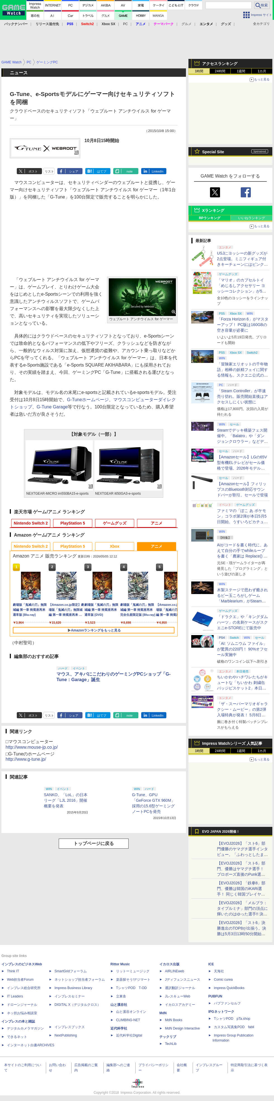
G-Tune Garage (52, 407)
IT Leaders (15, 996)
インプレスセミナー (70, 996)
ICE (211, 964)
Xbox (114, 546)
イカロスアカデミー (180, 1005)
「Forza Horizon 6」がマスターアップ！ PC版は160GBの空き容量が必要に (242, 324)
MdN (163, 1013)
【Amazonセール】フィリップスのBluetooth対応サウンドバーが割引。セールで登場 (242, 489)
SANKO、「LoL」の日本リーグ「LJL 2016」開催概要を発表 (66, 800)
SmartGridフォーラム (71, 971)
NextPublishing (66, 1035)
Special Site (213, 152)
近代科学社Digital (129, 1035)
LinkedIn (158, 171)
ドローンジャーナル (22, 1005)
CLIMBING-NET (128, 1020)
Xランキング (213, 210)
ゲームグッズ (114, 523)
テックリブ (167, 1037)
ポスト (33, 171)
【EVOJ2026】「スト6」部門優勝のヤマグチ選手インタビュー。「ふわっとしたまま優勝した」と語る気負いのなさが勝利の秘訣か (242, 854)
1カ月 (262, 71)
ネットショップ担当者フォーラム (80, 980)
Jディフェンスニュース (182, 980)
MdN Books (173, 1020)
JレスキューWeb (177, 996)
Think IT (13, 971)
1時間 (199, 71)
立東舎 (121, 996)
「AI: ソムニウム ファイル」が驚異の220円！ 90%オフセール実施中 (242, 649)
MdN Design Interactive (182, 1028)
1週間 (241, 71)
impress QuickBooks (229, 988)
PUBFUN (215, 996)
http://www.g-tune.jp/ (26, 759)
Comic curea (223, 980)
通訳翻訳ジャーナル (180, 988)
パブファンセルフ (227, 1003)
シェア (73, 171)
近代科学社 (118, 1028)
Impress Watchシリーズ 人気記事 (232, 743)
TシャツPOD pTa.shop (232, 1019)
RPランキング (209, 218)
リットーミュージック (133, 971)
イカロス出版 (169, 964)
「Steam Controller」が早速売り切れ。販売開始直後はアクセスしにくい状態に (242, 396)
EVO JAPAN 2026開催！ (221, 832)
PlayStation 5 (72, 523)
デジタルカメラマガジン (25, 1028)
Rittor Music (120, 964)
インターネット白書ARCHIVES (30, 1045)
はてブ (101, 171)
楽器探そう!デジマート (133, 980)
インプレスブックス (70, 1027)
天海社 (219, 971)
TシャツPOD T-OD (131, 988)
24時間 (220, 71)
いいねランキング (251, 218)
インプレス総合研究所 (24, 988)
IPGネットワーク (221, 1012)
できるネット (17, 1037)
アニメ (156, 523)
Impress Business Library (73, 988)
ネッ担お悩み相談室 (22, 1013)
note (130, 171)
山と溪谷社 (118, 1005)
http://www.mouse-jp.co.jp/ (32, 747)
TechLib (170, 1044)
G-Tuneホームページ (88, 399)
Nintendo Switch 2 (31, 523)
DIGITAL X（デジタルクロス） (78, 1005)
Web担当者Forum (20, 980)
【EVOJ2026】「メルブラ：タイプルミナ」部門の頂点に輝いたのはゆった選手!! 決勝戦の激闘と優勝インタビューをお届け (242, 914)
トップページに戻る (94, 843)
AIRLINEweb (174, 971)
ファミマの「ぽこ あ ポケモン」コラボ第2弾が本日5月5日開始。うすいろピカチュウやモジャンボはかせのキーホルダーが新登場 (242, 521)
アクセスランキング (219, 63)
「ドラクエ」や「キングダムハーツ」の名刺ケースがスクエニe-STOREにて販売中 (242, 622)
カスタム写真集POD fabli (234, 1027)
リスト (49, 171)
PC (125, 24)
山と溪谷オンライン (131, 1012)
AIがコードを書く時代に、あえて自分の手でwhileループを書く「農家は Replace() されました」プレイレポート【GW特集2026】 (242, 556)
